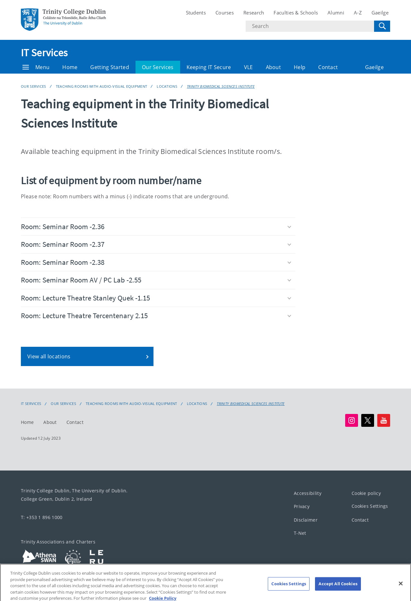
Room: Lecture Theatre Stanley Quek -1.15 (156, 297)
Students (196, 12)
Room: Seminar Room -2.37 (156, 244)
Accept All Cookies (338, 589)
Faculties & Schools (296, 12)
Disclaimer (306, 520)
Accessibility (307, 493)
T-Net (300, 533)
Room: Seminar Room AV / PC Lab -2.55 (156, 279)
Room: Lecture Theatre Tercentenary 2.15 (156, 315)
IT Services (44, 52)
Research (253, 12)
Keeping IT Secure (209, 67)
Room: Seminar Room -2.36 (156, 226)
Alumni (336, 12)
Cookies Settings (370, 506)
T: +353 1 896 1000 (41, 517)
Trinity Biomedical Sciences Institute (221, 86)
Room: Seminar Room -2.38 (156, 262)
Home (69, 67)
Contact (328, 67)
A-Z (358, 12)
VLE (248, 67)
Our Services (158, 67)
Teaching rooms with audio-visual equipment (101, 86)
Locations (167, 86)
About (273, 67)
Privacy (302, 507)
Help (299, 67)
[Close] (401, 589)
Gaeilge (380, 12)
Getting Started (109, 67)
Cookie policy (366, 493)
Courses (224, 12)
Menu (35, 67)
